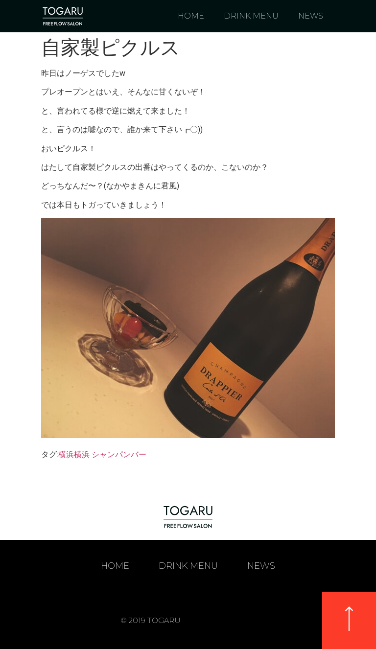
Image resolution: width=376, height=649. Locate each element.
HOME (191, 16)
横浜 (66, 454)
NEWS (310, 16)
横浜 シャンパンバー (110, 454)
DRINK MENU (251, 16)
